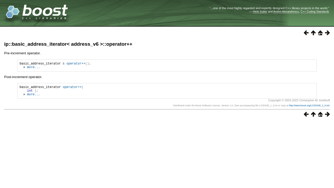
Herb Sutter (260, 11)
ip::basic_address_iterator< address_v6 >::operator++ (68, 44)
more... (33, 68)
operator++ (75, 64)
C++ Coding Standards (315, 11)
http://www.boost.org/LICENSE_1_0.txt (309, 109)
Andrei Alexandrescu (286, 11)
